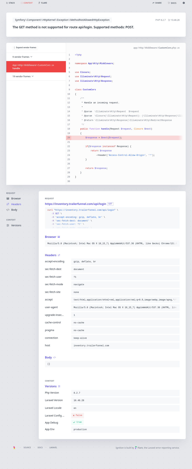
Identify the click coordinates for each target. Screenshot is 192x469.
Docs (40, 447)
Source (27, 447)
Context (11, 220)
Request (10, 193)
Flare (139, 447)
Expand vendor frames (25, 47)
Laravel (53, 447)
